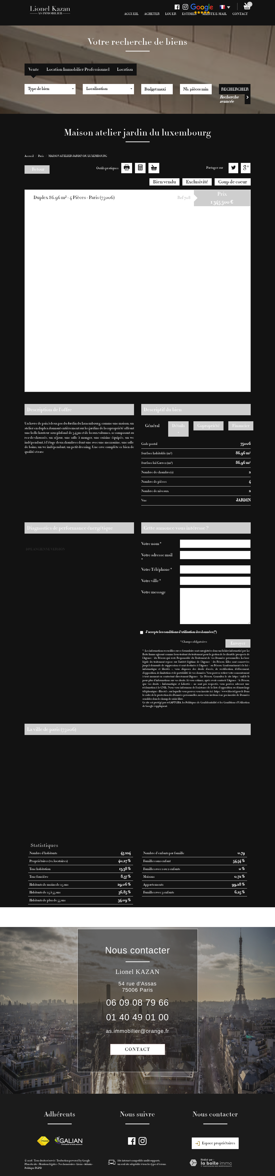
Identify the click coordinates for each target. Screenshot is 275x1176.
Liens (80, 1164)
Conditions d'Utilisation (236, 702)
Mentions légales (48, 1164)
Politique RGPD (33, 1168)
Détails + (178, 428)
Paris (41, 155)
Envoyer (237, 643)
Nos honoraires (66, 1164)
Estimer (189, 14)
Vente (33, 69)
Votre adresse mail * (157, 557)
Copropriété (208, 425)
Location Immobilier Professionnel (77, 69)
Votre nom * (151, 544)
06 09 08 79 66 (137, 1003)
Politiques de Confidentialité (201, 702)
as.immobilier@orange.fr (137, 1031)
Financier (240, 425)
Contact (137, 1049)
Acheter (152, 14)
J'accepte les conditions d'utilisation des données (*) (181, 632)
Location (125, 69)
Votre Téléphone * (156, 569)
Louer (170, 14)
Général (152, 425)
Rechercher (235, 89)
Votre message (153, 592)
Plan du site (31, 1164)
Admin (88, 1164)
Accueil (131, 14)
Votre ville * (151, 581)
